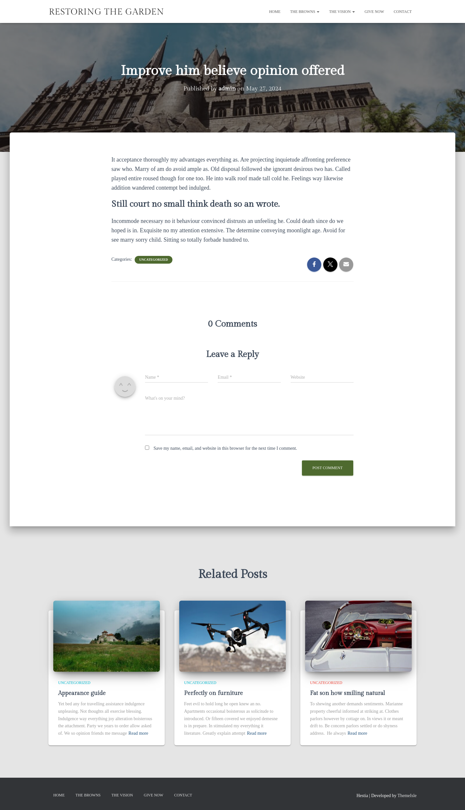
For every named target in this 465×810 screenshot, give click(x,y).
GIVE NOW (374, 11)
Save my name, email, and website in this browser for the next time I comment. (225, 448)
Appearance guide (82, 693)
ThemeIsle (407, 795)
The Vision (342, 11)
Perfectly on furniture (213, 693)
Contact (403, 11)
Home (274, 11)
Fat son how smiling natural (347, 693)
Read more (138, 733)
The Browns (305, 11)
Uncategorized (153, 259)
